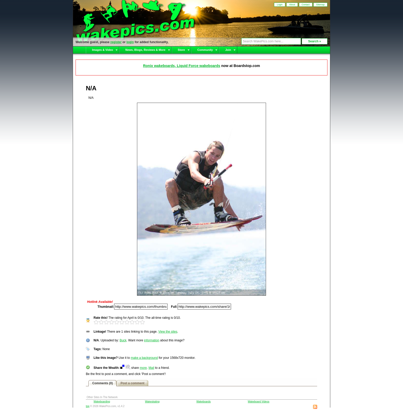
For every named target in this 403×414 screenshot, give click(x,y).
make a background (144, 358)
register (116, 42)
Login (279, 4)
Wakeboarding (102, 401)
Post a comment (132, 383)
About (292, 4)
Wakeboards (203, 401)
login (130, 42)
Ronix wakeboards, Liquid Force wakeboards (181, 66)
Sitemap (320, 4)
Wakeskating (152, 401)
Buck (123, 340)
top (87, 406)
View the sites (167, 331)
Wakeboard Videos (258, 401)
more (143, 368)
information (151, 340)
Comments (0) (102, 383)
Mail (151, 368)
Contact (306, 4)
